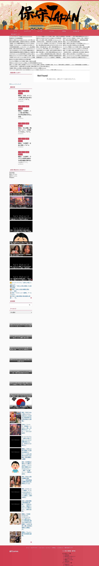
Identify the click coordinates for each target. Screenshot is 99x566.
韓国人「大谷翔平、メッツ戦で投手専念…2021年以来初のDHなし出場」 (25, 111)
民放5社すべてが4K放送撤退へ (16, 38)
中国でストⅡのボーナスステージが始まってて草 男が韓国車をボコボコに (49, 38)
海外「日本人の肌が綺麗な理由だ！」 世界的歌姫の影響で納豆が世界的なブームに (76, 40)
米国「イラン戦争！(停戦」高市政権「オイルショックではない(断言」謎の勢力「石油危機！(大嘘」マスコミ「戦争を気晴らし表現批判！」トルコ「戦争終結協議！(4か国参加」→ (49, 40)
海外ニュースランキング (15, 84)
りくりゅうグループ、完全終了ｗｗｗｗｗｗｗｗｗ (20, 36)
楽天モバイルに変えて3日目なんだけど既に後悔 (73, 45)
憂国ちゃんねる (69, 541)
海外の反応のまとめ (70, 559)
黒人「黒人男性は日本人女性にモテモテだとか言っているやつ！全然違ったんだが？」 (49, 45)
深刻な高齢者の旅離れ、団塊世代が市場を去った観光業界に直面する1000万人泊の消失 (22, 41)
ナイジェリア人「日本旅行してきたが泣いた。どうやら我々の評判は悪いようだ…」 (49, 43)
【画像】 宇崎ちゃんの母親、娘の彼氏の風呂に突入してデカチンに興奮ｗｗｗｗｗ (27, 68)
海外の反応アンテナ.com (71, 564)
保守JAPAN (13, 533)
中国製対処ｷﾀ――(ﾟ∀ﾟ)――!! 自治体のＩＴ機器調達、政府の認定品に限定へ (49, 57)
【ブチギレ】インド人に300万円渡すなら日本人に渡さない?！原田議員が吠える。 (22, 53)
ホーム (15, 31)
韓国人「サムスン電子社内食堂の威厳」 (72, 41)
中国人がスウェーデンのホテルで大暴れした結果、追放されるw (22, 55)
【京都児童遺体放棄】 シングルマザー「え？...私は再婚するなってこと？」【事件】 (22, 47)
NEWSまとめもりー (70, 537)
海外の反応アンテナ (15, 34)
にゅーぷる (39, 31)
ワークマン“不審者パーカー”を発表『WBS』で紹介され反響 (49, 36)
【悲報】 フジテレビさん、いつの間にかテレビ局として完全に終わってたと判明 (22, 45)
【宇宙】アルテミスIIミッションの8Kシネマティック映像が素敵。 (22, 57)
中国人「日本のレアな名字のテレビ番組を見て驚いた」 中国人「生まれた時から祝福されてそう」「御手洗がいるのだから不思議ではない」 (76, 57)
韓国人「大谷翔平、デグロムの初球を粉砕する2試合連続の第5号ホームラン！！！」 (25, 153)
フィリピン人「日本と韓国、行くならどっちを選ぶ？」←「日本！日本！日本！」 (49, 48)
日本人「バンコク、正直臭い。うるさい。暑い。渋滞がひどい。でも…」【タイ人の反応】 (76, 38)
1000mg (64, 31)
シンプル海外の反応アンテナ (72, 555)
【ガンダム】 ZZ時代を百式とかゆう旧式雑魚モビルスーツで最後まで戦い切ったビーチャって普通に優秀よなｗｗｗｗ (35, 69)
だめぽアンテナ (69, 547)
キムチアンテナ (27, 31)
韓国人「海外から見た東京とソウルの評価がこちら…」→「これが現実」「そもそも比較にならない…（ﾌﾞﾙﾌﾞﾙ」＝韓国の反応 (76, 53)
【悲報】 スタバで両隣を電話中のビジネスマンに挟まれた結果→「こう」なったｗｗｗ (22, 43)
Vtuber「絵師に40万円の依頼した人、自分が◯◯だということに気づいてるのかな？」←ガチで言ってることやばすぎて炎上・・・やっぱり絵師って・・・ (22, 48)
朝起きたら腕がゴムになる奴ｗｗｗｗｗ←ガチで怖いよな (22, 40)
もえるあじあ (76, 31)
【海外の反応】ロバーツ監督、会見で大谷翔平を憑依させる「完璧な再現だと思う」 (49, 50)
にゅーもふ (51, 31)
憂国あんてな (68, 556)
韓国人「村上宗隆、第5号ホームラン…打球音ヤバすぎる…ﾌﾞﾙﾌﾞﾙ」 (24, 126)
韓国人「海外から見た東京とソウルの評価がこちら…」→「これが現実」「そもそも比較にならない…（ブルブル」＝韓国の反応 (76, 43)
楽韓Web (67, 542)
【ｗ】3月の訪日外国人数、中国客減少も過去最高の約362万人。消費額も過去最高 (49, 55)
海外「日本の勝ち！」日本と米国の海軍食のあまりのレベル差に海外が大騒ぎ (49, 52)
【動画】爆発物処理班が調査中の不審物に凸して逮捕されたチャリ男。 (22, 52)
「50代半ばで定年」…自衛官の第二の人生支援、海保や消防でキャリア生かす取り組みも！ (49, 41)
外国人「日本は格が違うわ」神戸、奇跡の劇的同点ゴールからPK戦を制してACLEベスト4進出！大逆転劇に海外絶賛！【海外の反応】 (49, 47)
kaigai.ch (67, 545)
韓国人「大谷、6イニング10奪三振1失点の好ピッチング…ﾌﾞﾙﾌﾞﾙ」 (25, 97)
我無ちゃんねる (69, 558)
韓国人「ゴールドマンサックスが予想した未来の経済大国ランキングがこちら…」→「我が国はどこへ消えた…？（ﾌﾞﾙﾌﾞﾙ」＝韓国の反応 (76, 55)
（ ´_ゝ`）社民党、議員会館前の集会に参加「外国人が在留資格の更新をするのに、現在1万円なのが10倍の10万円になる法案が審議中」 (49, 53)
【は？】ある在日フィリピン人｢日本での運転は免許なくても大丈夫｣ (22, 50)
